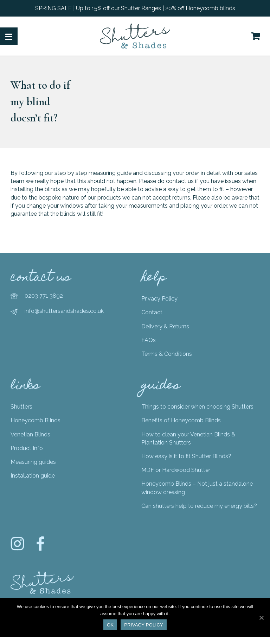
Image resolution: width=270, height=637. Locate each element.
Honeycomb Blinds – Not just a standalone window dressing (197, 487)
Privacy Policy (159, 298)
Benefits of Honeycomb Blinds (181, 420)
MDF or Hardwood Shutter (175, 470)
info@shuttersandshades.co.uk (64, 311)
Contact (151, 312)
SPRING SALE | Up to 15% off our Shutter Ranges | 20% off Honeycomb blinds (135, 8)
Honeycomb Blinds (35, 420)
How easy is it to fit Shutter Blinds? (186, 456)
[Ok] (261, 617)
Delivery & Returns (165, 326)
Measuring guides (33, 462)
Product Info (27, 448)
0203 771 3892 (44, 295)
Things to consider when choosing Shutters (197, 406)
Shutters (21, 406)
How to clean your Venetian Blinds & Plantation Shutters (188, 438)
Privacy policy (143, 624)
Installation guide (33, 475)
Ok (110, 624)
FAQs (148, 340)
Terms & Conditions (166, 354)
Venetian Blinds (30, 434)
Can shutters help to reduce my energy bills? (199, 506)
